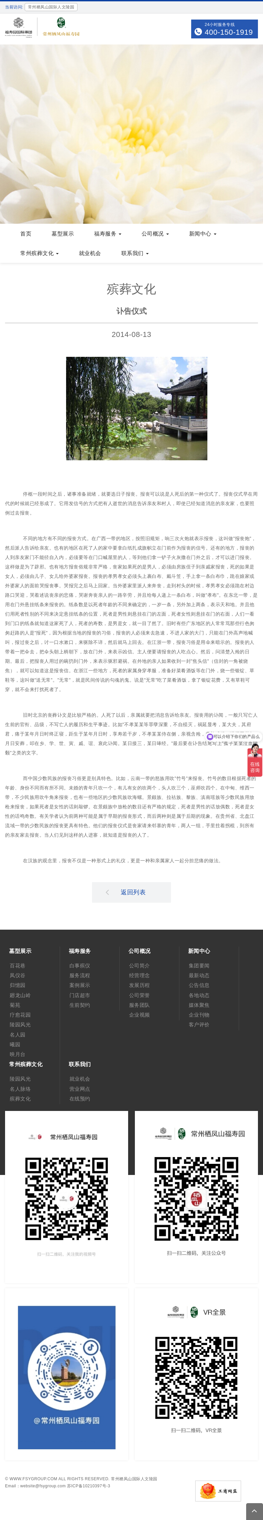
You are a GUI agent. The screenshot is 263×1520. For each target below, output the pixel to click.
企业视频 (139, 1015)
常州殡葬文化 (39, 253)
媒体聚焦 (199, 1005)
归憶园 (18, 985)
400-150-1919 (229, 32)
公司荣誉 (139, 995)
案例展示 (79, 985)
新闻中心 (202, 234)
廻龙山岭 (20, 995)
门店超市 (79, 995)
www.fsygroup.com (33, 1479)
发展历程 (139, 985)
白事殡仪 (79, 965)
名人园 (18, 1034)
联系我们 (135, 253)
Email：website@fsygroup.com (35, 1486)
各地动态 (199, 995)
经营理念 (139, 975)
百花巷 (18, 965)
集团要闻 (199, 965)
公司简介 (139, 965)
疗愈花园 (20, 1015)
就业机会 (90, 253)
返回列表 (126, 892)
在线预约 (79, 1099)
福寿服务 (107, 234)
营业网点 (79, 1089)
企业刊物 (199, 1015)
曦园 (15, 1044)
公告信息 (199, 985)
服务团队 (139, 1005)
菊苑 (15, 1005)
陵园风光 (20, 1024)
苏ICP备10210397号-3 (88, 1486)
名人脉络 (20, 1089)
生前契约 (79, 1005)
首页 (25, 234)
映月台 (18, 1054)
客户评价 (199, 1024)
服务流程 (79, 975)
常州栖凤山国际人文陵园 (134, 1479)
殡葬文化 (20, 1099)
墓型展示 (63, 234)
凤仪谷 (18, 975)
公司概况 (155, 234)
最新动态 (199, 975)
